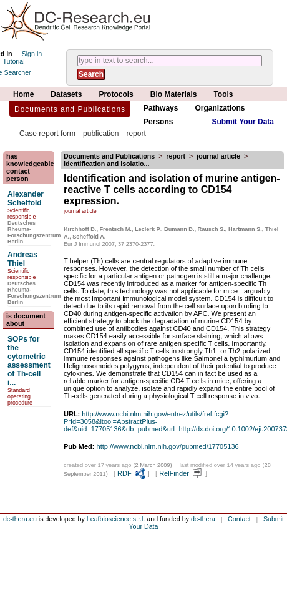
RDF (131, 473)
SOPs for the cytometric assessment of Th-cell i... (29, 361)
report (135, 133)
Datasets (66, 94)
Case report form (47, 133)
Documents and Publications (69, 109)
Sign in (32, 53)
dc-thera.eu (20, 519)
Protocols (116, 94)
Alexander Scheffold (25, 198)
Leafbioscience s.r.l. (116, 519)
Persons (158, 121)
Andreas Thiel (22, 259)
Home (23, 94)
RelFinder (181, 473)
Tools (223, 94)
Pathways (161, 108)
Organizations (220, 108)
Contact (239, 519)
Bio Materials (173, 94)
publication (101, 133)
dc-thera (203, 519)
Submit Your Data (243, 121)
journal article (218, 156)
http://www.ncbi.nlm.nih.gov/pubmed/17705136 (168, 446)
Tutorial (13, 61)
